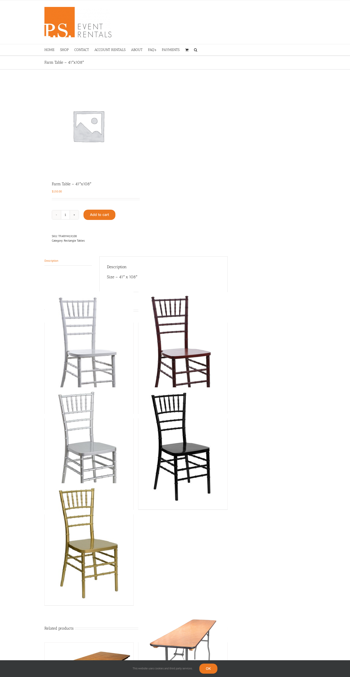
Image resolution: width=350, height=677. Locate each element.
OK (208, 668)
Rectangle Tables (74, 241)
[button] (195, 49)
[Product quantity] (65, 214)
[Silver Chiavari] (89, 447)
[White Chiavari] (89, 351)
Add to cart (99, 214)
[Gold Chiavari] (89, 543)
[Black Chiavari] (182, 447)
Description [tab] (51, 261)
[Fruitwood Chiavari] (182, 351)
